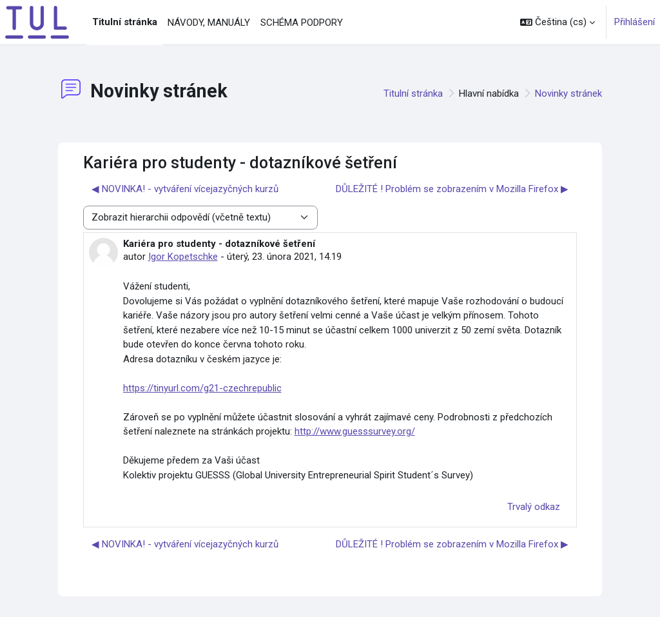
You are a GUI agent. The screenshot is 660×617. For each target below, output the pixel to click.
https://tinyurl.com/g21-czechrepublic (202, 388)
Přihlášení (634, 22)
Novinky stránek (568, 93)
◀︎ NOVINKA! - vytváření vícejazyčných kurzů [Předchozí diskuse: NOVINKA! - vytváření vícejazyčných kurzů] (185, 189)
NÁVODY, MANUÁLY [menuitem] (209, 22)
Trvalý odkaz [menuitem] (533, 507)
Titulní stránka (413, 93)
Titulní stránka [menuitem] (124, 22)
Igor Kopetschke (183, 256)
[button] (557, 22)
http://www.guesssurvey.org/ (355, 431)
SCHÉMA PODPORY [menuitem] (301, 22)
